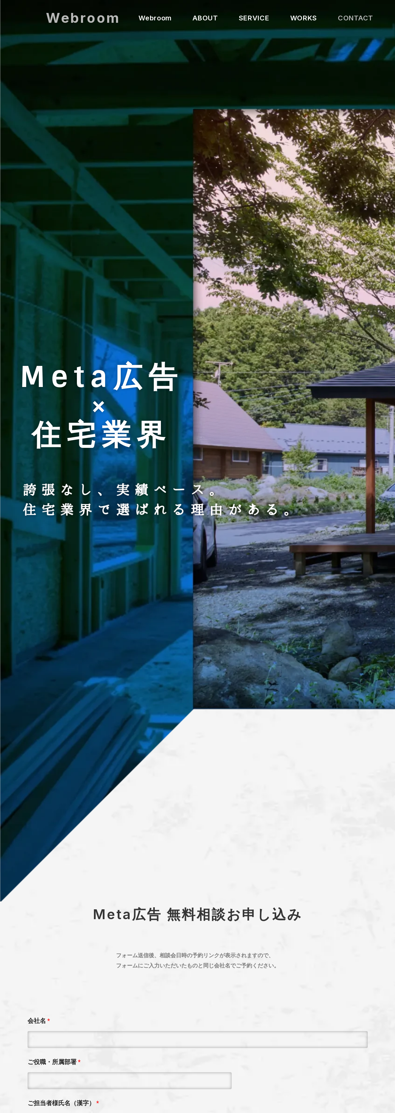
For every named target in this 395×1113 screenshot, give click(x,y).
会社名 (39, 1020)
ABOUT (205, 18)
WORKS (303, 18)
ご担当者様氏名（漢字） (63, 1103)
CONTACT (355, 18)
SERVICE (254, 18)
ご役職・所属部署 (54, 1061)
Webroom (83, 18)
